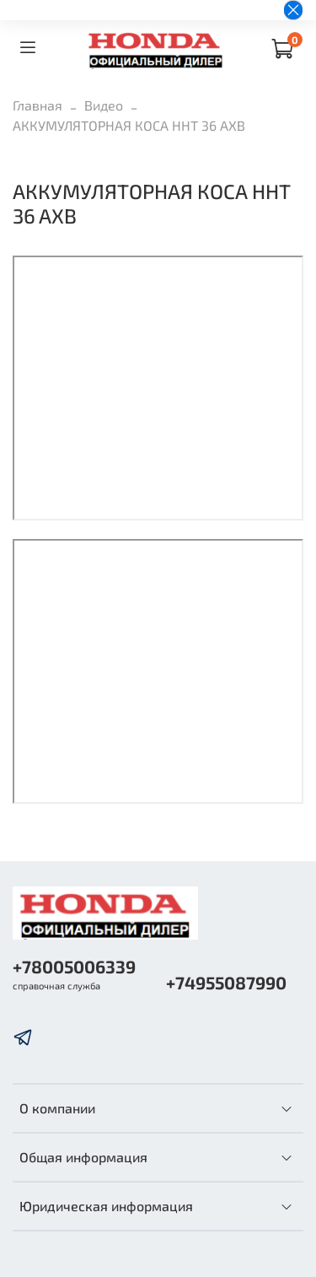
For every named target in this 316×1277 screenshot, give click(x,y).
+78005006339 (74, 966)
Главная (37, 105)
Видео (103, 105)
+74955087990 (226, 982)
